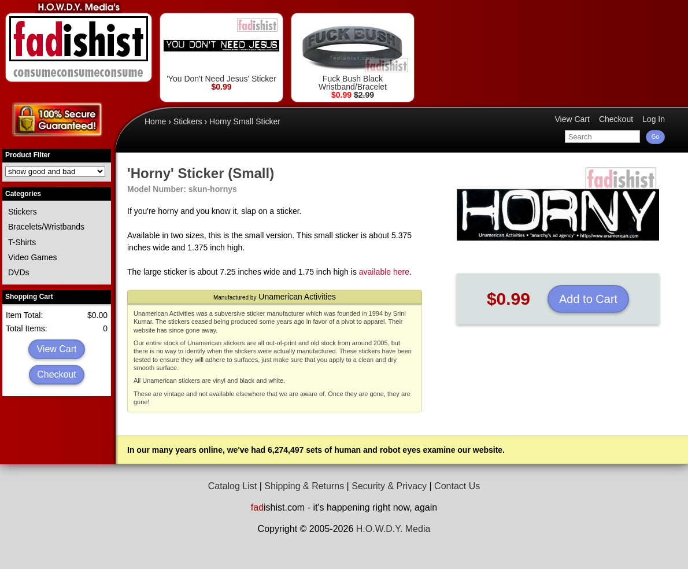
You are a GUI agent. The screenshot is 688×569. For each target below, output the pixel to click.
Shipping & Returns (304, 486)
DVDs (18, 272)
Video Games (32, 257)
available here (384, 271)
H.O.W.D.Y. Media (393, 529)
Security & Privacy (389, 486)
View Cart (56, 349)
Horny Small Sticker (244, 121)
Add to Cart (588, 299)
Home (155, 121)
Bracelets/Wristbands (46, 226)
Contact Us (457, 486)
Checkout (56, 374)
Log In (653, 119)
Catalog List (232, 486)
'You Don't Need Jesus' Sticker (221, 50)
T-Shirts (22, 242)
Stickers (22, 211)
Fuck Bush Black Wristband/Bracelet (352, 54)
